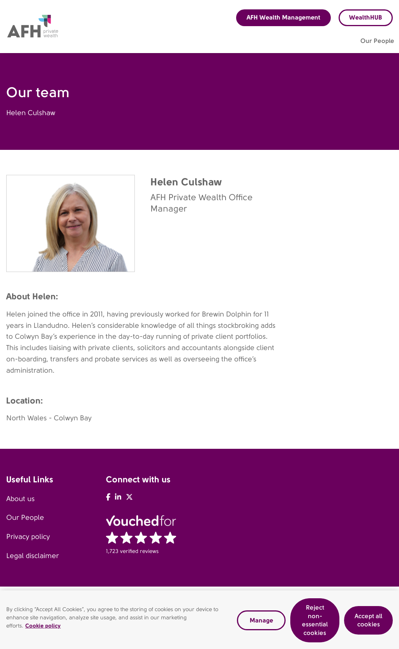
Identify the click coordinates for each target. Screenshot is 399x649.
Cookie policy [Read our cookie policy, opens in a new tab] (43, 628)
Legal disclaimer (32, 556)
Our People (25, 517)
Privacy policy (28, 537)
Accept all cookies (368, 623)
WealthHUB (365, 17)
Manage (261, 622)
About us (20, 499)
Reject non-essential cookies (315, 622)
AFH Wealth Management (283, 17)
